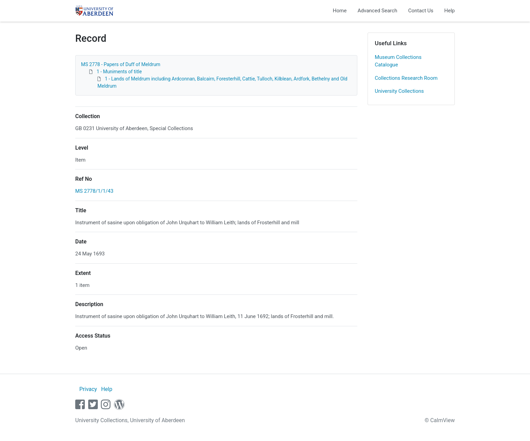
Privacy (88, 389)
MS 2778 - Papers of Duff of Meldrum (120, 64)
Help (449, 11)
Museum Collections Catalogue (398, 61)
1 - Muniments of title (119, 71)
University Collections (399, 91)
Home (339, 11)
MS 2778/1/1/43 (94, 191)
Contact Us (421, 11)
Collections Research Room (406, 78)
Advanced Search (377, 11)
